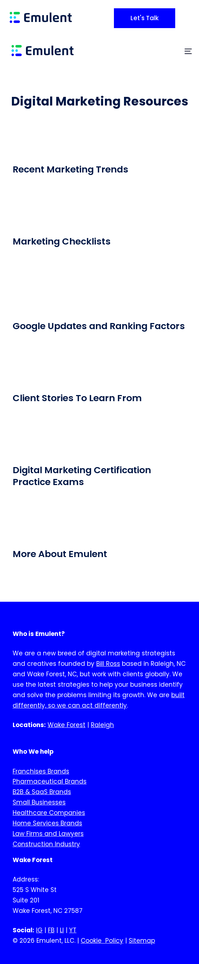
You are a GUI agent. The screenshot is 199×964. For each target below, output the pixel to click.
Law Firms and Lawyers (48, 833)
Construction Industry (46, 844)
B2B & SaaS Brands (42, 792)
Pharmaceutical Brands (50, 781)
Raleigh (102, 725)
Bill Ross (108, 664)
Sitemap (142, 940)
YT (72, 930)
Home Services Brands (47, 823)
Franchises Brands (41, 771)
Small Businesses (39, 802)
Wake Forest (66, 725)
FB (51, 930)
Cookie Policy (102, 940)
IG (39, 930)
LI (62, 930)
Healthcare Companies (49, 813)
